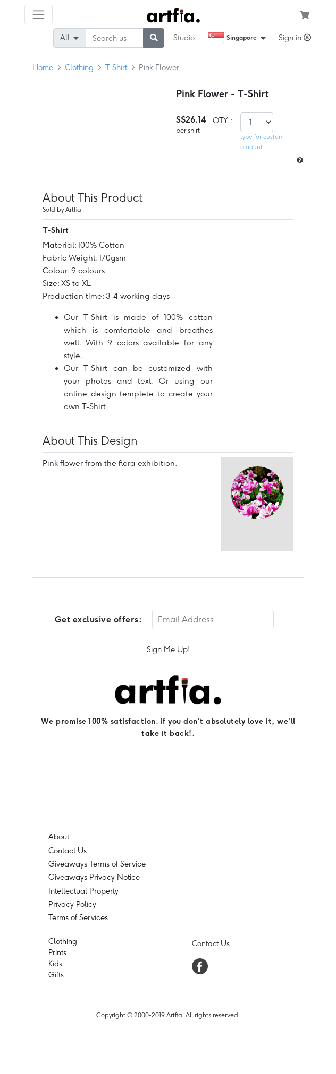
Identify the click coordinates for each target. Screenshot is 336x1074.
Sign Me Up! (168, 649)
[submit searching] (153, 38)
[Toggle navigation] (38, 14)
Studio (184, 37)
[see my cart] (304, 14)
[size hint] (299, 160)
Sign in (295, 37)
